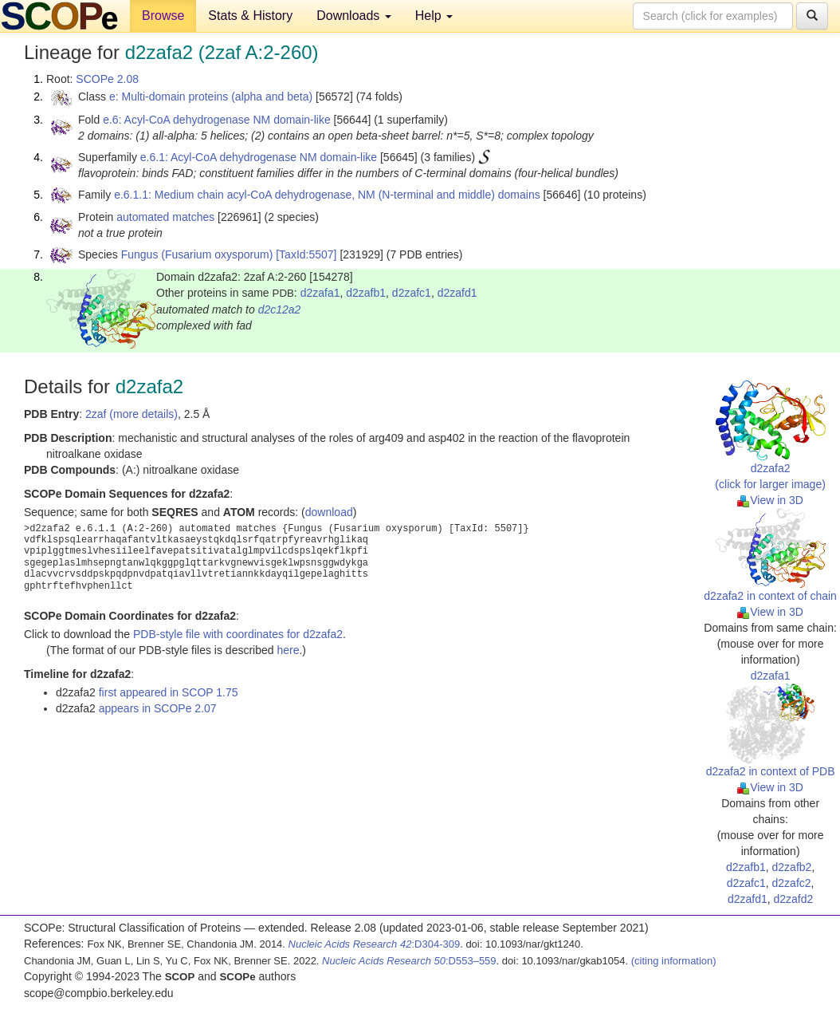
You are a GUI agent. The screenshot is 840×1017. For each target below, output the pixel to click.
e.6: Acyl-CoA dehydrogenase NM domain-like (217, 119)
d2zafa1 (320, 292)
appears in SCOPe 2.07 (158, 708)
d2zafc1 (411, 292)
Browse (163, 15)
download (329, 512)
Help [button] (434, 15)
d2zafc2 (791, 883)
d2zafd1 (457, 292)
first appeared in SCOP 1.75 (168, 692)
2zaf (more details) (131, 414)
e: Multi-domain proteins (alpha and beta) (210, 96)
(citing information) (673, 961)
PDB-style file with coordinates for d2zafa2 (238, 634)
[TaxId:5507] (306, 254)
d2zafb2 (792, 867)
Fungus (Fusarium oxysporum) (197, 254)
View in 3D (770, 500)
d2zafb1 (366, 292)
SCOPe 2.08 (107, 79)
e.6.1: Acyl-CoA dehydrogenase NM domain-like (258, 157)
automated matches (165, 217)
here (288, 650)
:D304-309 (375, 944)
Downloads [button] (353, 15)
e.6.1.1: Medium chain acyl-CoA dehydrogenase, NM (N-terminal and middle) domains (327, 194)
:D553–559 (409, 961)
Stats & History (250, 15)
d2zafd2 (794, 899)
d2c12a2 (279, 309)
